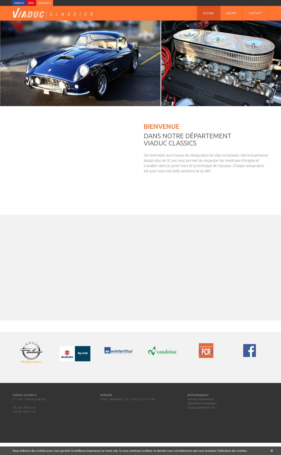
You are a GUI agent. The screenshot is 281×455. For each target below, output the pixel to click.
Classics (44, 2)
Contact (255, 13)
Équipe (231, 13)
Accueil (208, 13)
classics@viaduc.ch (201, 407)
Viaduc (19, 2)
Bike (31, 2)
